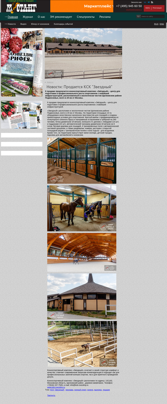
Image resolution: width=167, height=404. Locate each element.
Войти (148, 8)
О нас (41, 17)
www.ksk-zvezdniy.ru (56, 387)
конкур (90, 390)
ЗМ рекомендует (61, 17)
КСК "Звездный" (57, 390)
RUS (156, 24)
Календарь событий (63, 23)
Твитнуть (51, 395)
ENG (162, 24)
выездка (98, 390)
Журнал (28, 17)
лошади (106, 390)
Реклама (105, 17)
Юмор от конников (40, 23)
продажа (69, 390)
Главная (13, 17)
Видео (23, 23)
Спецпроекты (86, 17)
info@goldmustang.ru (134, 10)
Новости (12, 23)
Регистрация (157, 8)
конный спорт (80, 390)
